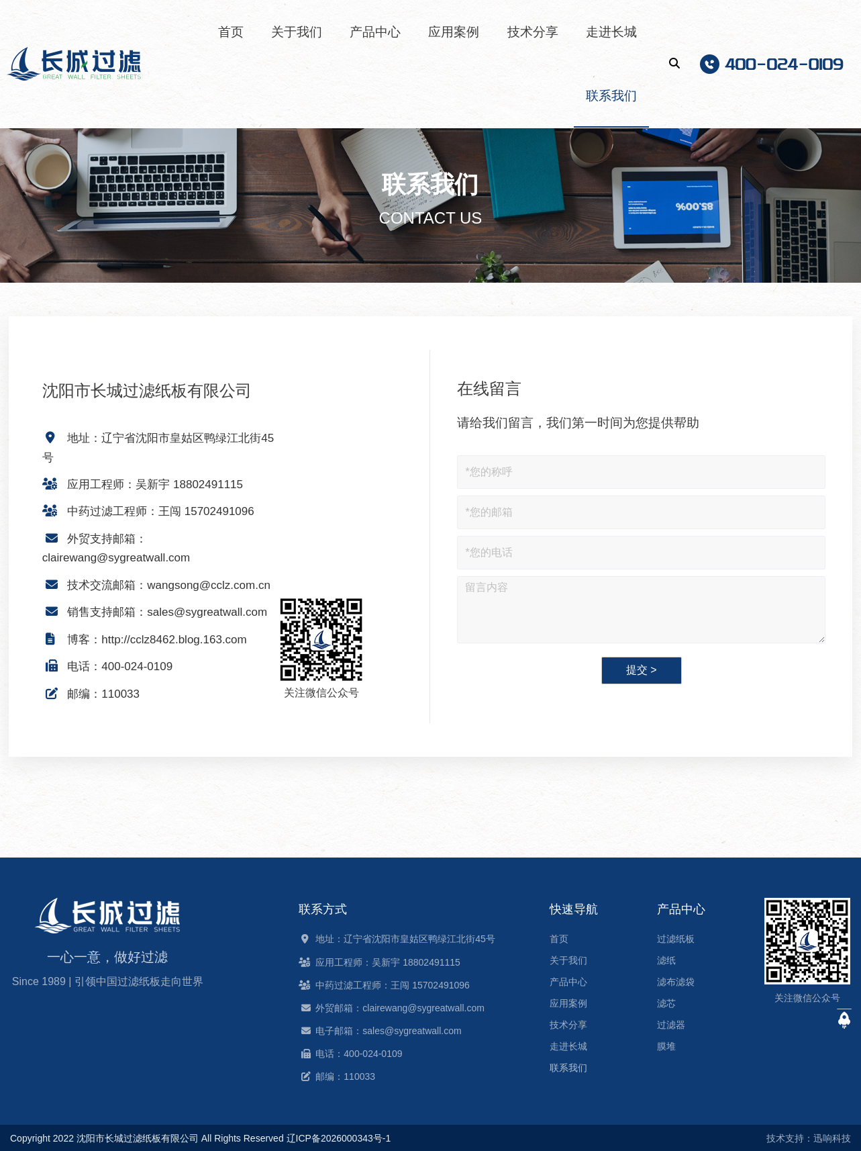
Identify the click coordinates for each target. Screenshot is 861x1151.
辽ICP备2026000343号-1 (339, 1138)
